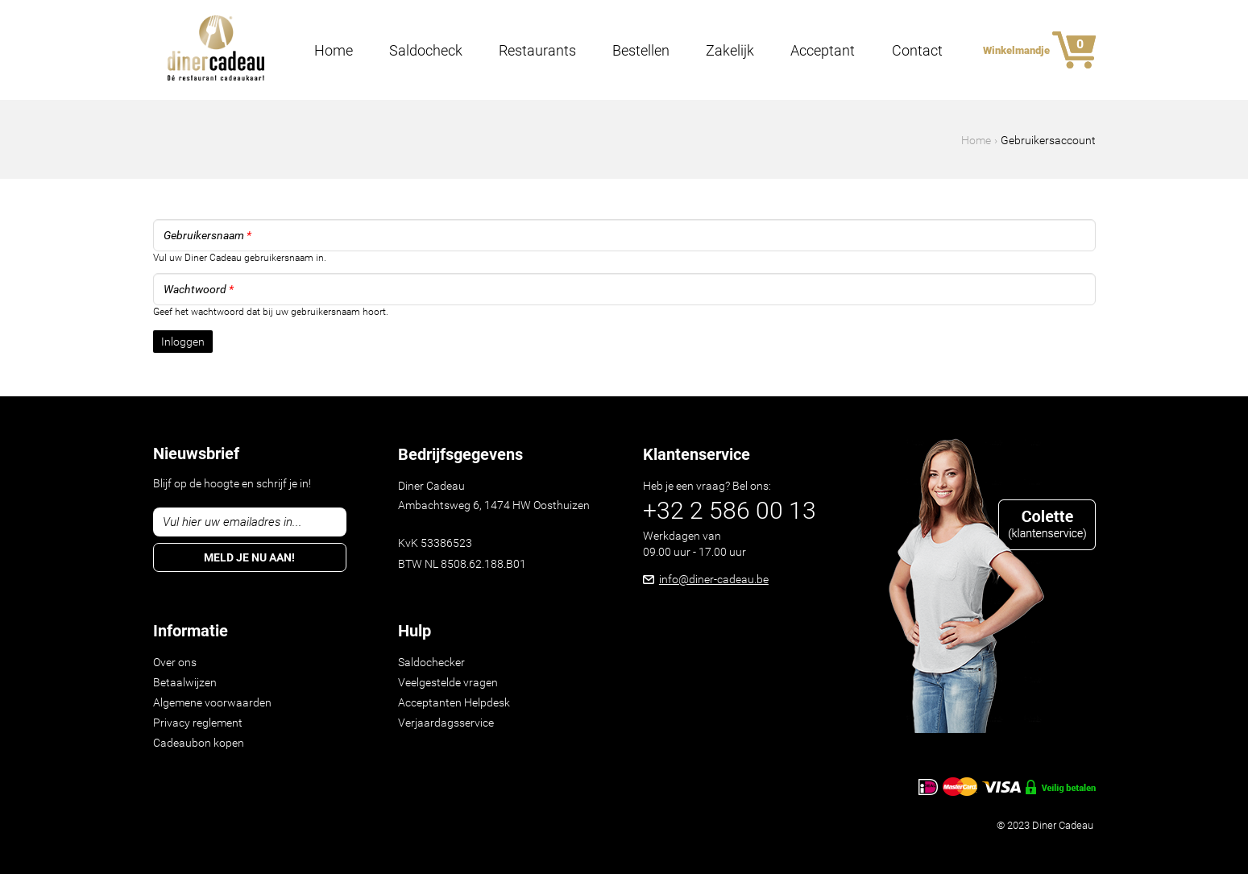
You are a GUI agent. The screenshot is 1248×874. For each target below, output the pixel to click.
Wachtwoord (199, 289)
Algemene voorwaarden (212, 702)
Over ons (175, 662)
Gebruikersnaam (207, 235)
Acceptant (822, 50)
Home (333, 50)
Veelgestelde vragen (448, 682)
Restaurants (537, 50)
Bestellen (641, 50)
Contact (917, 50)
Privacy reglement (198, 722)
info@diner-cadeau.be (714, 579)
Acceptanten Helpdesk (454, 702)
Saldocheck (425, 50)
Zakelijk (730, 50)
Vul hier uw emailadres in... (232, 522)
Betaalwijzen (185, 682)
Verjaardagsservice (446, 722)
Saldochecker (431, 662)
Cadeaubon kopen (198, 742)
